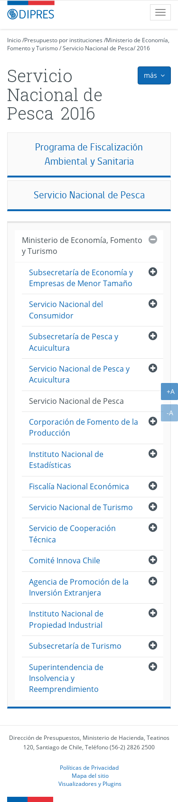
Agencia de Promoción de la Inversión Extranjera (79, 587)
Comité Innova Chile (64, 560)
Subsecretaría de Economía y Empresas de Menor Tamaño (81, 278)
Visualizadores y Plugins (90, 783)
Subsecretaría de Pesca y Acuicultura (73, 342)
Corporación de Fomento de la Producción (83, 427)
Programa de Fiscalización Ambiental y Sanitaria (89, 154)
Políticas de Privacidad (89, 767)
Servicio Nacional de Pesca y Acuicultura (79, 374)
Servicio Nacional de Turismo (81, 507)
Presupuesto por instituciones (63, 40)
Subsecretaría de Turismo (75, 646)
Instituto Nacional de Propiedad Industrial (66, 619)
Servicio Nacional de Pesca (98, 48)
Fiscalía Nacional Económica (79, 486)
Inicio (14, 40)
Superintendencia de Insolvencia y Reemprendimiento (66, 678)
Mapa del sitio (90, 775)
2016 (143, 48)
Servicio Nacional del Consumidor (66, 309)
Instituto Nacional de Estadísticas (66, 459)
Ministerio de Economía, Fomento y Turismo (82, 245)
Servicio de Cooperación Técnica (72, 533)
